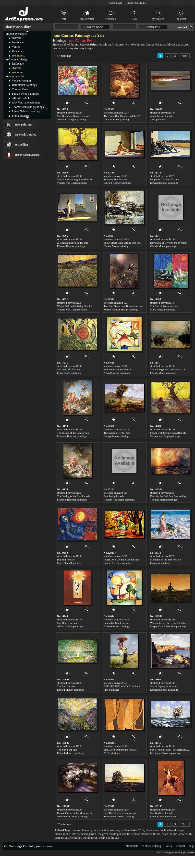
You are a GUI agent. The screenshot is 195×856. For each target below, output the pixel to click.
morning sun (90, 837)
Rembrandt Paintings (24, 85)
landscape (18, 42)
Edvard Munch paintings (70, 689)
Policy (168, 846)
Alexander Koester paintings (72, 816)
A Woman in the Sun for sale (72, 242)
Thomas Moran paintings (163, 499)
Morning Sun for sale (115, 179)
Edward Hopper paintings (117, 182)
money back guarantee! (27, 154)
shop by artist (16, 76)
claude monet (63, 834)
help (191, 846)
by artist (181, 19)
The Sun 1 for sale (67, 749)
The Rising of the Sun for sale (73, 432)
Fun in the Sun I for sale (117, 622)
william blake (129, 830)
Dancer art (18, 51)
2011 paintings (158, 119)
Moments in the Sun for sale (165, 559)
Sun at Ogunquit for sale (163, 686)
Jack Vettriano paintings (26, 102)
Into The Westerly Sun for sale (120, 812)
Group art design (18, 59)
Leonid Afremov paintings (118, 562)
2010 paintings (112, 753)
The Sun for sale (66, 686)
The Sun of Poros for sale (164, 306)
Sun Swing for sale (114, 496)
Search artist (153, 27)
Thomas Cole (20, 89)
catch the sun (169, 834)
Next (184, 55)
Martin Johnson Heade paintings (121, 309)
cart (63, 19)
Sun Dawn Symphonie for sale (120, 749)
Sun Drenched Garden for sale (73, 115)
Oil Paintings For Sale (19, 846)
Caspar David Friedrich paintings (168, 626)
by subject (158, 19)
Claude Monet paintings (117, 246)
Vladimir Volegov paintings (72, 119)
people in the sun (109, 837)
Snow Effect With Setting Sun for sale (124, 242)
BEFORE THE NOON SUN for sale (123, 686)
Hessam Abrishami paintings (119, 499)
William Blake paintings (117, 119)
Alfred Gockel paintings (117, 372)
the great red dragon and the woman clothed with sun (129, 834)
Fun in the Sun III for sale (118, 369)
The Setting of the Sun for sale (73, 496)
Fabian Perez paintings (25, 93)
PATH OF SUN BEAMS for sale (121, 559)
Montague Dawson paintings (165, 753)
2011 (141, 830)
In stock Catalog (151, 846)
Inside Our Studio (136, 2)
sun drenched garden (84, 834)
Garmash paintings (160, 562)
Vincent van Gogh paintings (72, 182)
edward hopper (175, 830)
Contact (180, 846)
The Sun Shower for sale (117, 432)
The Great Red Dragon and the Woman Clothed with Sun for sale (139, 115)
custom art (59, 48)
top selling (21, 144)
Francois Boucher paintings (72, 436)
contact (182, 27)
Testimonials (130, 846)
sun (74, 830)
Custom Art (115, 2)
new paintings (24, 124)
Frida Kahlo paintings (69, 372)
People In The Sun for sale (164, 179)
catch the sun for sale (161, 115)
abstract (16, 38)
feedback (110, 19)
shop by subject (17, 33)
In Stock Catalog (25, 134)
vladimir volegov (109, 830)
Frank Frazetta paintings (163, 816)
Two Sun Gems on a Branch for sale (123, 306)
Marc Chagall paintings (162, 309)
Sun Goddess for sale (161, 812)
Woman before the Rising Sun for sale (170, 622)
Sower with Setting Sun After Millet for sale (81, 179)
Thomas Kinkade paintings (28, 107)
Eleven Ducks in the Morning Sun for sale (79, 812)
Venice (16, 46)
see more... (18, 55)
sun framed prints (87, 830)
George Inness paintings (117, 436)
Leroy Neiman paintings (26, 111)
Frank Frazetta (20, 115)
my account (87, 19)
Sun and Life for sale (68, 369)
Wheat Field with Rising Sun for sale (77, 306)
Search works (95, 27)
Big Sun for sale (65, 559)
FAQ (134, 19)
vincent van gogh (156, 830)
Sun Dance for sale (67, 622)
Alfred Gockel (20, 98)
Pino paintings (111, 689)
